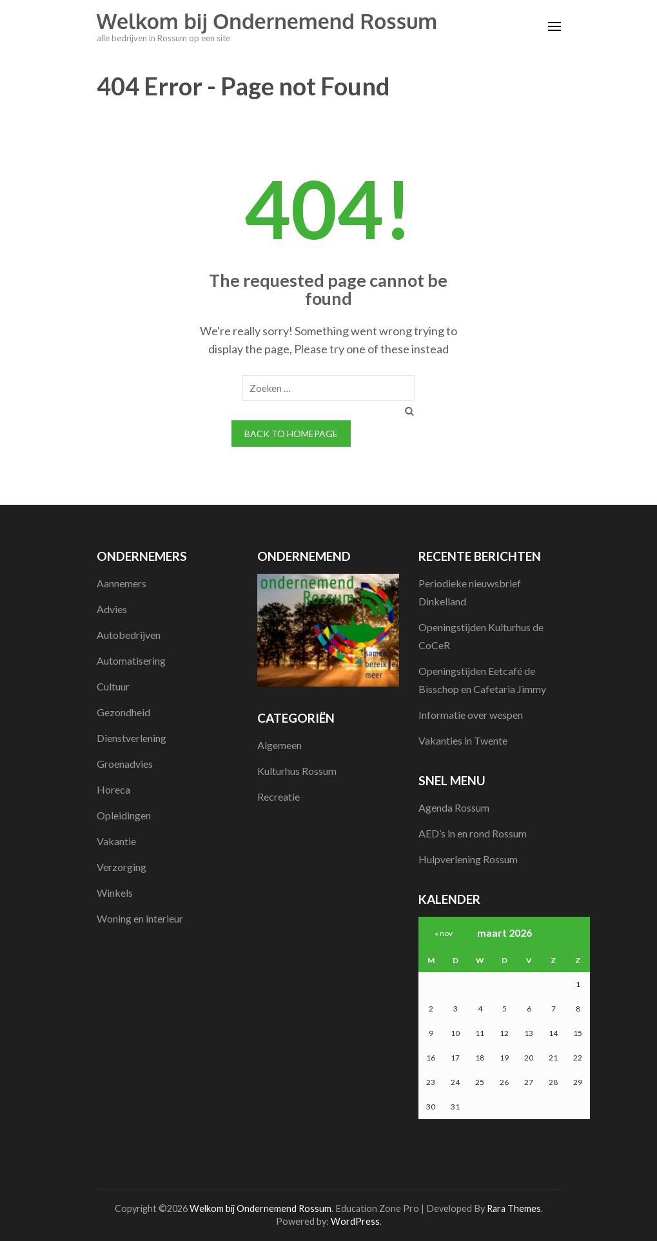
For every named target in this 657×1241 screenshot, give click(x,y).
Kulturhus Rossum (297, 771)
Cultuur (113, 686)
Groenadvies (125, 763)
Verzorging (121, 867)
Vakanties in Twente (462, 740)
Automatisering (131, 660)
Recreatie (278, 796)
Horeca (113, 789)
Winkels (115, 892)
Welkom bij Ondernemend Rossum (267, 21)
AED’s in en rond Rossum (472, 833)
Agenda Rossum (453, 807)
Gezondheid (123, 712)
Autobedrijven (129, 635)
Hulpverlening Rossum (468, 859)
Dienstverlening (131, 738)
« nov (444, 933)
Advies (112, 609)
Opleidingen (124, 815)
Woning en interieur (140, 918)
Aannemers (121, 583)
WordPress (355, 1221)
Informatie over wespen (470, 714)
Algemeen (279, 745)
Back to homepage (291, 433)
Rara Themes (514, 1208)
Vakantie (116, 841)
